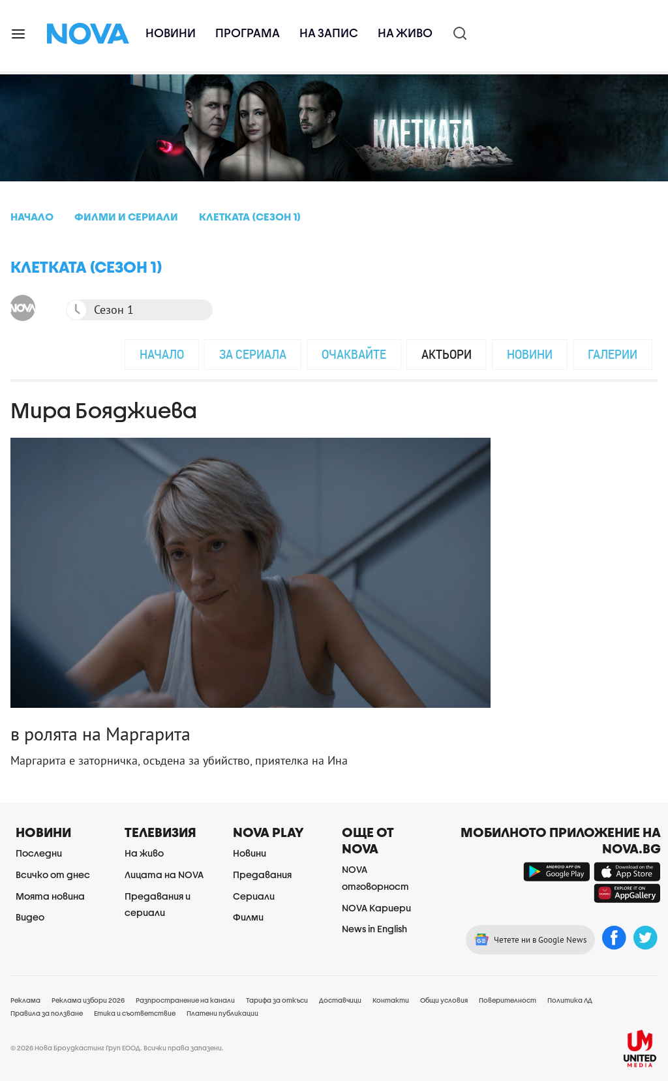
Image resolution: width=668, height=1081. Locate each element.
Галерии (612, 354)
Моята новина (50, 896)
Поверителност (507, 1000)
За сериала (252, 354)
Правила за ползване (46, 1013)
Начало (162, 354)
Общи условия (444, 1000)
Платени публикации (222, 1013)
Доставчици (340, 1000)
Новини (170, 33)
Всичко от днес (53, 874)
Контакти (390, 1000)
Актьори (446, 354)
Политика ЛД (569, 1000)
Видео (30, 916)
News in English (374, 928)
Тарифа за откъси (277, 1000)
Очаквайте (354, 354)
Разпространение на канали (185, 1000)
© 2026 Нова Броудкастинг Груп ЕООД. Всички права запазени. (117, 1048)
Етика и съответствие (134, 1013)
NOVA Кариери (376, 907)
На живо (405, 33)
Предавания (262, 874)
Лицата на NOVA (164, 874)
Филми (248, 916)
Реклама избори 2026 (88, 1000)
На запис (328, 33)
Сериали (254, 896)
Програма (247, 33)
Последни (39, 853)
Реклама (25, 1000)
